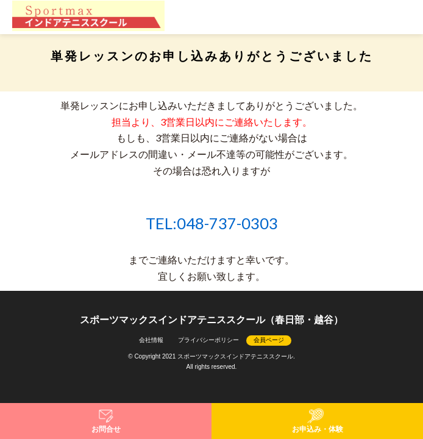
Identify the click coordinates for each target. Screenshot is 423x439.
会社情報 (151, 340)
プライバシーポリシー (208, 340)
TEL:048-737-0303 (212, 223)
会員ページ (269, 340)
